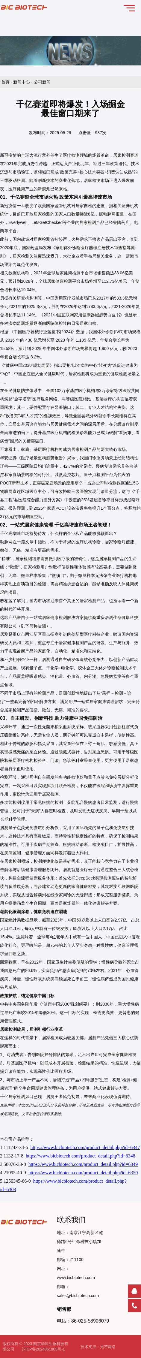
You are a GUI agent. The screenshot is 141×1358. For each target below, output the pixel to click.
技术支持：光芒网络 (98, 1346)
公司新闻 (42, 82)
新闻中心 (22, 82)
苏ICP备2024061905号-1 (43, 1349)
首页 (6, 82)
